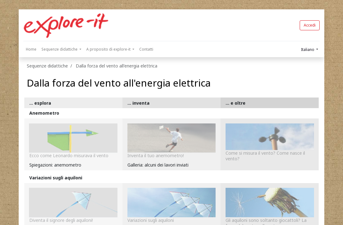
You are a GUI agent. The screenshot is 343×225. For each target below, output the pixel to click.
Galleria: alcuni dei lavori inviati (157, 165)
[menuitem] (31, 49)
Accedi (310, 25)
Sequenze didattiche (47, 66)
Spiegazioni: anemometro (55, 165)
